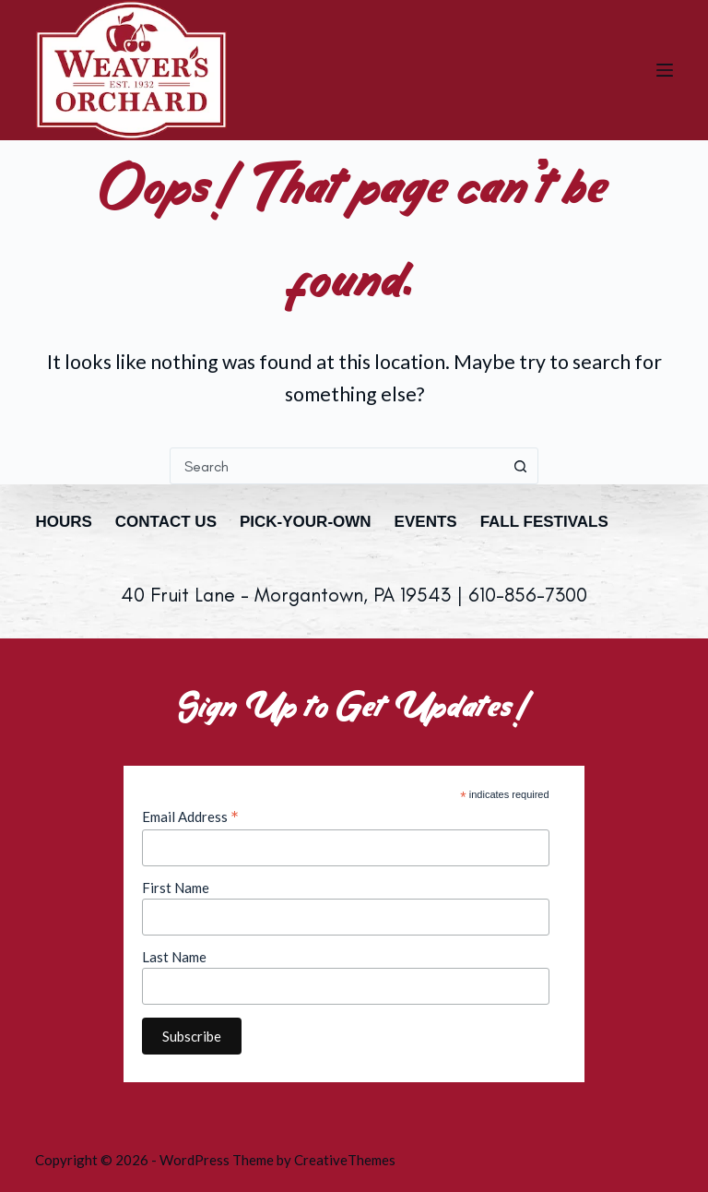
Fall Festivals (544, 521)
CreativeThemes (344, 1159)
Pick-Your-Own (306, 521)
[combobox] (336, 465)
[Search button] (519, 465)
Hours (63, 521)
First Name (175, 887)
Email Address (190, 816)
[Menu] (664, 70)
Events (426, 521)
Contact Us (166, 521)
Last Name (174, 956)
